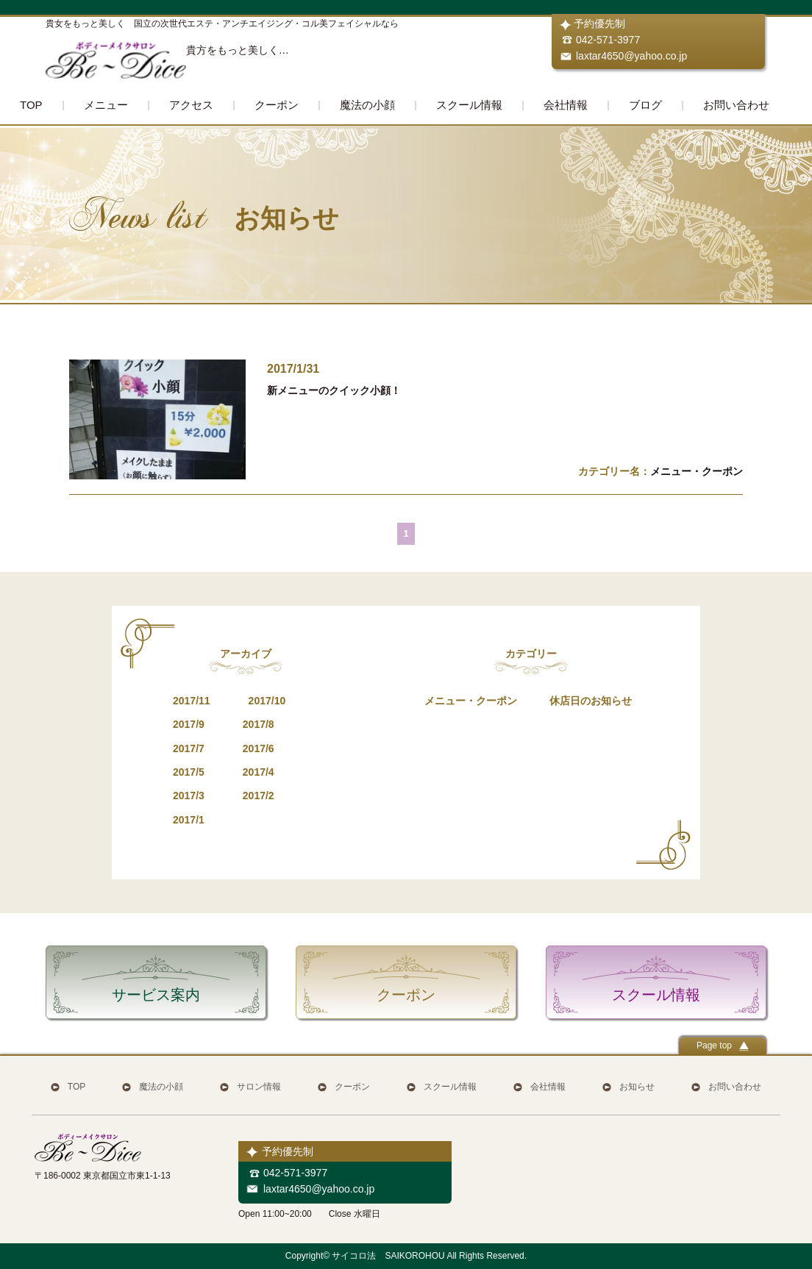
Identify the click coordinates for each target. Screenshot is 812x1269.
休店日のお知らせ (590, 701)
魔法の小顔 (367, 105)
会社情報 (566, 105)
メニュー (106, 105)
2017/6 (258, 748)
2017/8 (258, 724)
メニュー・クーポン (696, 471)
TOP (31, 105)
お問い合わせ (736, 105)
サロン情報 (259, 1087)
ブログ (645, 105)
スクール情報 (469, 105)
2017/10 (267, 701)
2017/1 (188, 820)
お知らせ (637, 1087)
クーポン (276, 105)
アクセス (191, 105)
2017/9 (188, 724)
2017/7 (188, 748)
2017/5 (188, 772)
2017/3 (188, 795)
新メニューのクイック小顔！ (334, 390)
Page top (723, 1045)
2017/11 (191, 701)
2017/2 (258, 795)
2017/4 (258, 772)
